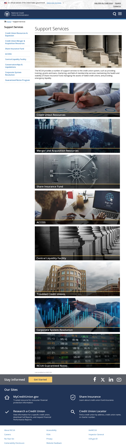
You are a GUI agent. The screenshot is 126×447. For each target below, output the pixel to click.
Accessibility (51, 430)
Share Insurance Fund (14, 48)
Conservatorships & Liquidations (14, 65)
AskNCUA (93, 430)
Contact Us (117, 6)
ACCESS (8, 54)
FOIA (48, 434)
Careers (7, 434)
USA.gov (92, 439)
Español (118, 3)
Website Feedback (54, 443)
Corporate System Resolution (13, 73)
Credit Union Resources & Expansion (16, 34)
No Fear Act (9, 439)
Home (9, 22)
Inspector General (96, 434)
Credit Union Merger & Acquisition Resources (15, 42)
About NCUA (9, 430)
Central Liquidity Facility (15, 59)
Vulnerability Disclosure (14, 443)
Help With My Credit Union (103, 3)
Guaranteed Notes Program (17, 80)
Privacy (49, 439)
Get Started (40, 379)
